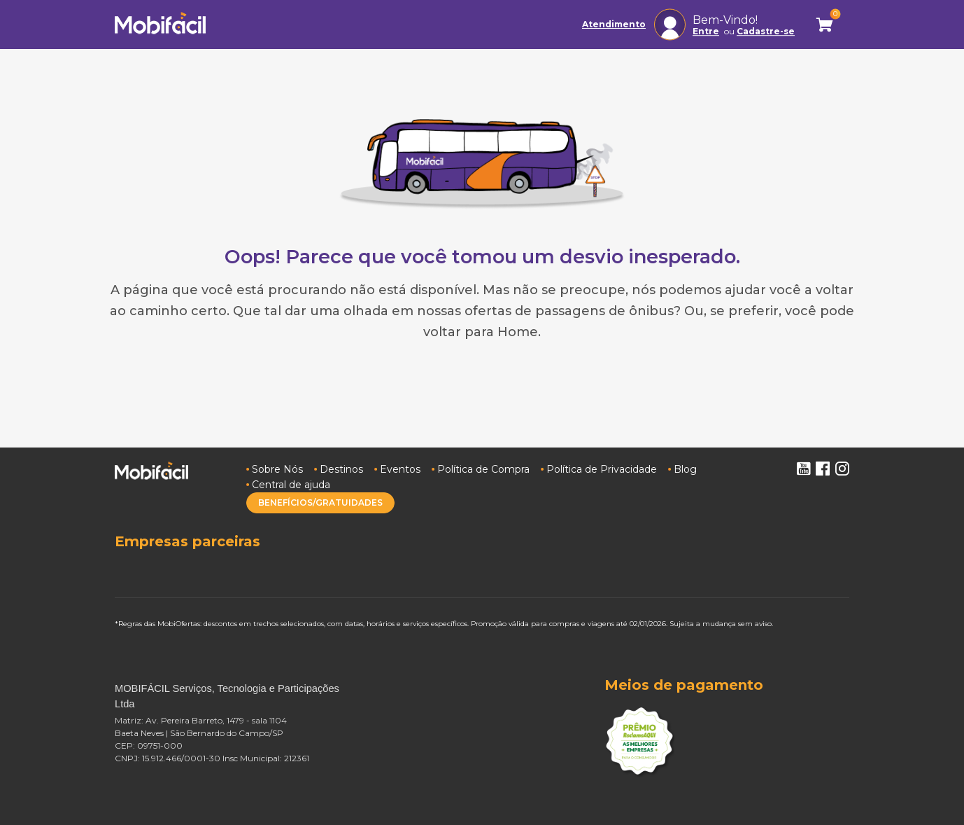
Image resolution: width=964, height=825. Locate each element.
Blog (685, 469)
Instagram (842, 469)
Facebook (823, 469)
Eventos (400, 469)
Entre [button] (706, 31)
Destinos (341, 469)
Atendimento (614, 24)
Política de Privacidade (601, 469)
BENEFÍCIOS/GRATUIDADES (320, 502)
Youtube (803, 469)
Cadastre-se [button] (766, 31)
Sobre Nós (277, 469)
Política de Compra (483, 469)
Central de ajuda (291, 484)
